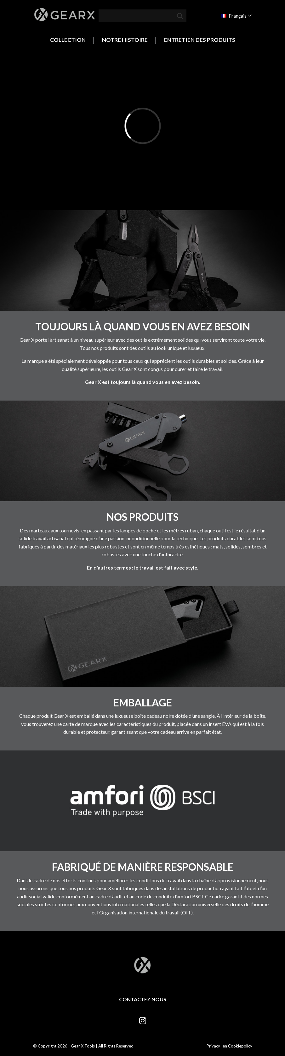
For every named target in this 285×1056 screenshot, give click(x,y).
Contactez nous (142, 999)
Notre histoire (125, 40)
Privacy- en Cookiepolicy (229, 1045)
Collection (68, 40)
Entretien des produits (199, 40)
